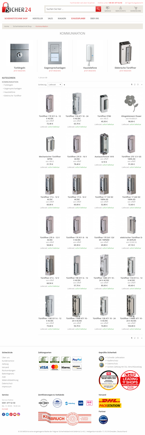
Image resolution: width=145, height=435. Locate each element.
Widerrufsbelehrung (10, 380)
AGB (4, 377)
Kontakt (5, 409)
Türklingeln (8, 85)
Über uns (94, 18)
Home (6, 26)
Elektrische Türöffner (12, 95)
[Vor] (141, 84)
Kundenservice (8, 361)
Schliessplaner (78, 18)
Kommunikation (42, 26)
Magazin (62, 18)
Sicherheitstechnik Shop (16, 18)
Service (107, 9)
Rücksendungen (8, 370)
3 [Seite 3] (137, 84)
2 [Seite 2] (134, 84)
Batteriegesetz (8, 373)
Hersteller (38, 18)
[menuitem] (8, 26)
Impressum (6, 386)
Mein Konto (120, 9)
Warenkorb (135, 9)
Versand (5, 367)
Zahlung (5, 364)
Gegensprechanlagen (13, 88)
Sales (50, 18)
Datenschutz (7, 383)
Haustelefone (9, 92)
